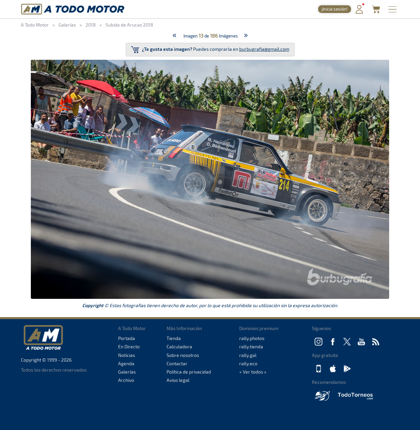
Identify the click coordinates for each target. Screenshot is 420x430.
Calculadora (179, 346)
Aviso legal (178, 380)
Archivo (126, 380)
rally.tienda (251, 346)
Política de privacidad (189, 372)
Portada (126, 338)
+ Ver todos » (252, 372)
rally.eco (248, 363)
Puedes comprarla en (210, 49)
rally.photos (251, 338)
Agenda (126, 363)
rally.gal (247, 355)
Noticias (126, 355)
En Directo (129, 346)
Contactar (177, 363)
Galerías (127, 372)
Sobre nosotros (183, 355)
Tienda (174, 338)
